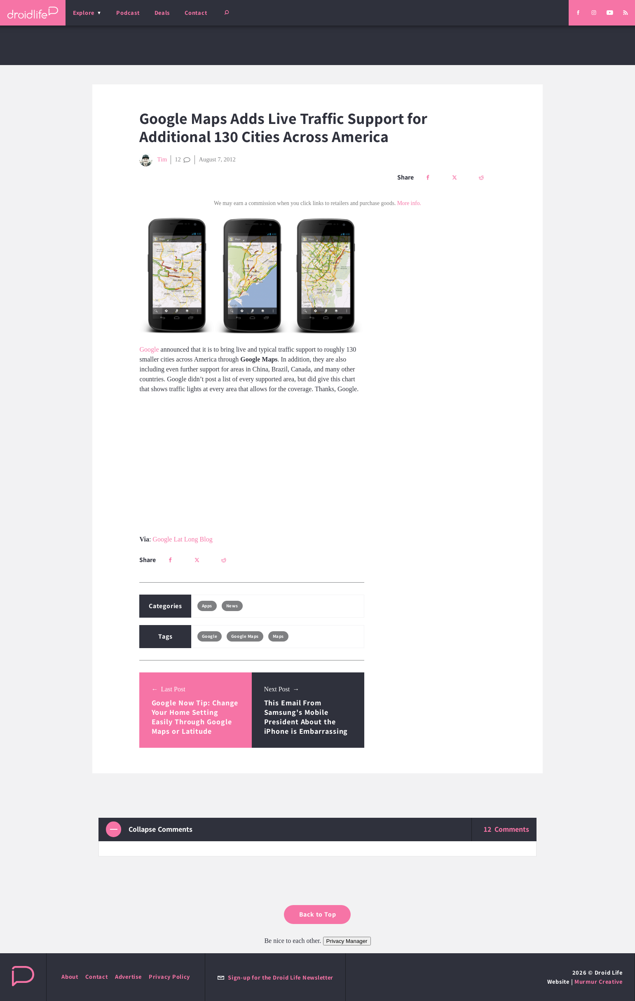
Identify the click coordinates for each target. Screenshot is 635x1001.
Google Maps (245, 636)
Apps (207, 606)
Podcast (127, 12)
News (232, 606)
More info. (409, 203)
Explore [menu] (83, 12)
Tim (153, 159)
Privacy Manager (347, 941)
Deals (162, 12)
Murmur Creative (598, 981)
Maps (278, 636)
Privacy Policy (169, 976)
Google (149, 349)
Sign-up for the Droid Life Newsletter (275, 977)
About (69, 976)
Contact (196, 12)
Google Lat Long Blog (182, 539)
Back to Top (317, 914)
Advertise (128, 976)
